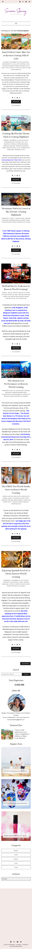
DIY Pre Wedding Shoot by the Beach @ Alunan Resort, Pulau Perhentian (16, 771)
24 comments (16, 652)
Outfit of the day (15, 68)
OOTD (7, 68)
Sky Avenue (26, 222)
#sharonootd (7, 64)
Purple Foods (19, 584)
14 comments (16, 541)
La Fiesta (11, 584)
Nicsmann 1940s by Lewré (17, 220)
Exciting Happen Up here (10, 294)
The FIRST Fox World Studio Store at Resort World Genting (16, 489)
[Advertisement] (16, 909)
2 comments (16, 254)
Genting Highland (8, 66)
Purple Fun (6, 296)
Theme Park (10, 149)
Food (28, 64)
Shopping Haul (16, 504)
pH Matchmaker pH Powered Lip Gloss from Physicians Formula (16, 835)
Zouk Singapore (21, 298)
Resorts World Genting (14, 222)
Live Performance (16, 394)
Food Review (14, 582)
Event (28, 292)
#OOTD (26, 62)
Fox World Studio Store (20, 498)
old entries (25, 663)
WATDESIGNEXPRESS (16, 946)
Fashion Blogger (22, 144)
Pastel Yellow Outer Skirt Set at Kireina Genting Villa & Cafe (16, 55)
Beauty (16, 850)
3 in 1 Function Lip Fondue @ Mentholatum (16, 803)
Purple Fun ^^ (7, 502)
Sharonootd (25, 148)
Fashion (13, 144)
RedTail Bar (14, 296)
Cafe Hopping (20, 64)
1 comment (16, 351)
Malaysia (13, 148)
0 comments (16, 105)
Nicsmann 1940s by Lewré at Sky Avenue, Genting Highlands (16, 211)
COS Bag (18, 142)
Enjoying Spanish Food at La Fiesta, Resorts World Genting (16, 573)
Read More (16, 101)
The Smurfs (24, 396)
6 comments (16, 457)
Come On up (21, 292)
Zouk (13, 298)
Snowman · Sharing (15, 944)
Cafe (14, 64)
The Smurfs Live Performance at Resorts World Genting (16, 384)
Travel (16, 867)
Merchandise (18, 500)
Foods (22, 218)
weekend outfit (20, 149)
